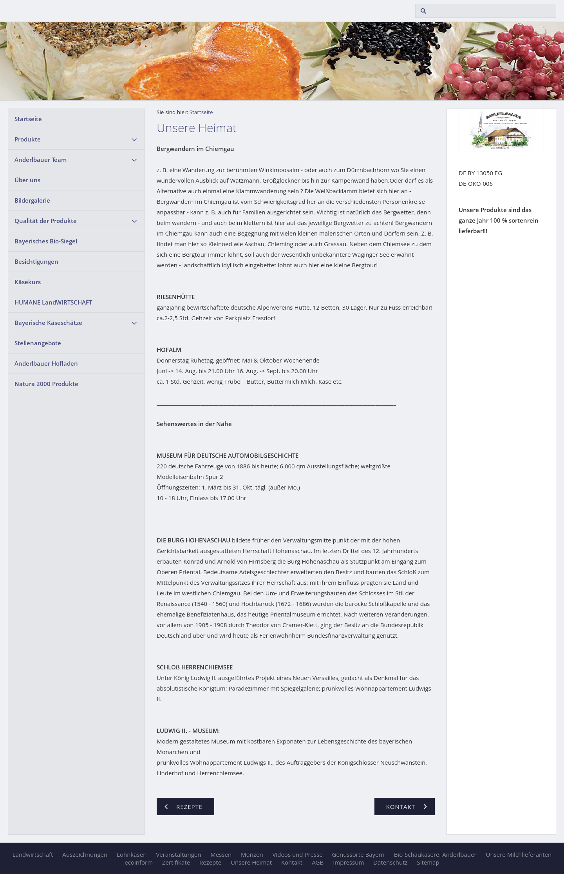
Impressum (348, 862)
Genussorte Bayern (358, 854)
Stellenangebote (37, 343)
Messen (220, 854)
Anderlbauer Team (40, 159)
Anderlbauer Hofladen (46, 363)
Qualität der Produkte (45, 221)
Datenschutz (390, 862)
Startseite (28, 119)
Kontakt (291, 862)
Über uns (27, 180)
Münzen (252, 854)
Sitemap (428, 862)
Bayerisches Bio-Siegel (45, 241)
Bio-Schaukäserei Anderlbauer (435, 854)
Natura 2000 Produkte (46, 384)
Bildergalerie (32, 200)
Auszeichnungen (84, 854)
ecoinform (139, 862)
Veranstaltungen (178, 854)
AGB (318, 862)
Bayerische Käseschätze (48, 322)
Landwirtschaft (33, 854)
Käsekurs (27, 282)
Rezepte (210, 862)
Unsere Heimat (251, 862)
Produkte (27, 139)
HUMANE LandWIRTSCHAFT (53, 302)
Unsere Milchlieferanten (519, 854)
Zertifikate (176, 862)
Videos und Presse (298, 854)
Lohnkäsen (131, 854)
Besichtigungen (36, 261)
